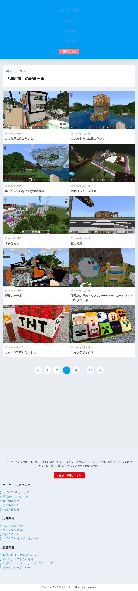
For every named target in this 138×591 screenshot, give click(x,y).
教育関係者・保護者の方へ (19, 555)
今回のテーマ (10, 534)
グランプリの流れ (13, 530)
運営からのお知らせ (15, 496)
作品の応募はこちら (69, 475)
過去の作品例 (10, 500)
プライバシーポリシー (16, 567)
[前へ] (38, 370)
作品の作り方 (10, 509)
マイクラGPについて (15, 492)
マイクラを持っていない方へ (20, 538)
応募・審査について (15, 525)
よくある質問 (10, 505)
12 (90, 370)
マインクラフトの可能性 (17, 559)
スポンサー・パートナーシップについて (27, 563)
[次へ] (100, 370)
